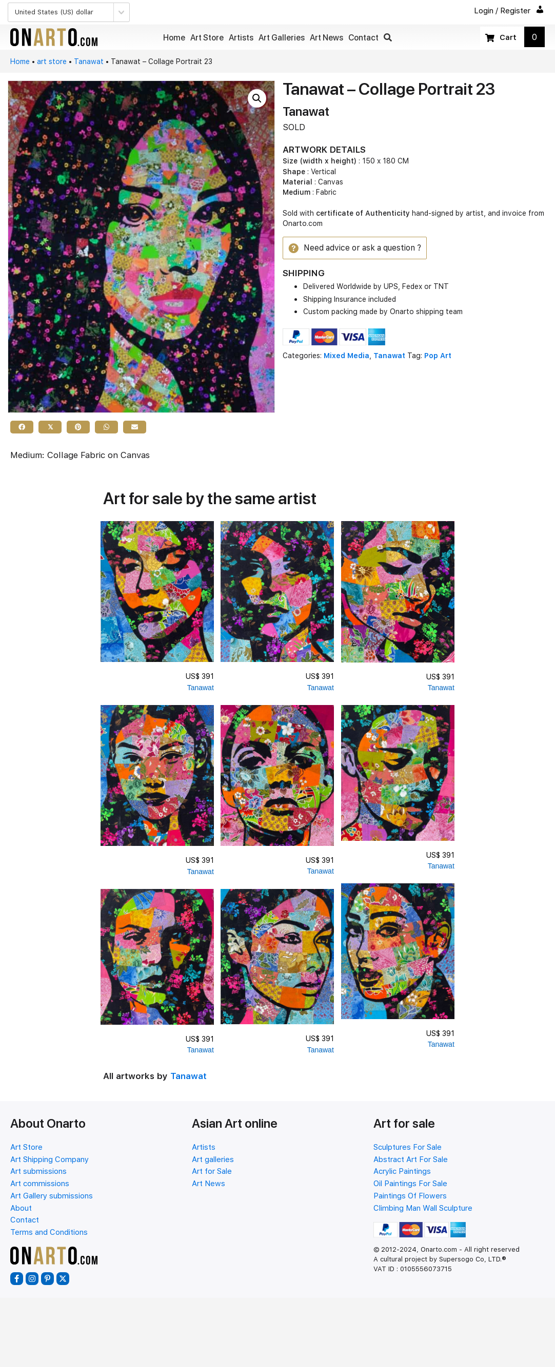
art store (52, 61)
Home (20, 61)
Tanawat (89, 61)
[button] (387, 37)
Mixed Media (346, 357)
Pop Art (437, 357)
